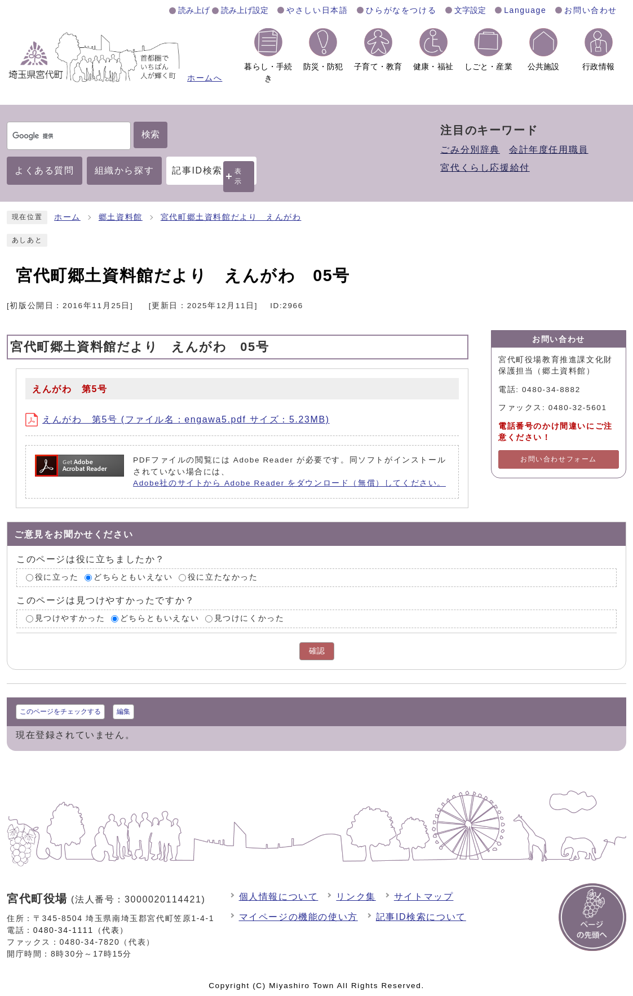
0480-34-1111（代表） (81, 930)
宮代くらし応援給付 (484, 167)
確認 (317, 651)
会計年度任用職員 (548, 149)
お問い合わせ (590, 10)
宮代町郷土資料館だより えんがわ (231, 217)
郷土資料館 (121, 217)
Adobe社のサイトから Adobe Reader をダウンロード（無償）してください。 (289, 483)
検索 (150, 134)
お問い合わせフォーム (558, 459)
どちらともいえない (133, 577)
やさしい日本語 (317, 10)
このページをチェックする (60, 711)
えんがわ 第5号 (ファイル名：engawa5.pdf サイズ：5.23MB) (177, 419)
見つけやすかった (70, 618)
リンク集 (355, 896)
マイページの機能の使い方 (298, 917)
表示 (238, 176)
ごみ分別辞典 (470, 149)
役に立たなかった (223, 577)
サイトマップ (424, 896)
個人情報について (278, 896)
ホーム (67, 217)
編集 (123, 711)
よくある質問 (44, 170)
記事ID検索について (421, 917)
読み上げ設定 (244, 10)
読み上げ (194, 10)
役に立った (57, 577)
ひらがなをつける (401, 10)
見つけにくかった (249, 618)
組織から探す (124, 170)
